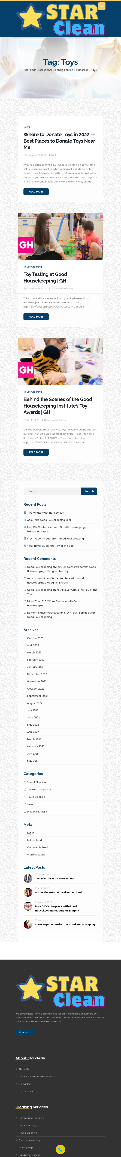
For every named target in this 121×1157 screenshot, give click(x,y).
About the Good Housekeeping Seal (49, 520)
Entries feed (34, 840)
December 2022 (37, 674)
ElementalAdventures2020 (43, 613)
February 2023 (35, 660)
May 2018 (32, 761)
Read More (36, 191)
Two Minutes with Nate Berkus (45, 512)
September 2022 (37, 696)
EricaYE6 (32, 601)
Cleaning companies (39, 789)
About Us (24, 1069)
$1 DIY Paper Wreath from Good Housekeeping (55, 538)
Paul (53, 155)
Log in (30, 833)
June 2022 (33, 717)
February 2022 (35, 746)
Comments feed (37, 847)
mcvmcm (33, 578)
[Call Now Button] (60, 1149)
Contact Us (25, 1032)
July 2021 (32, 753)
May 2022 (33, 725)
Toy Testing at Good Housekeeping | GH (45, 277)
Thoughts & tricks (37, 811)
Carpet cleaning (36, 782)
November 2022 (37, 681)
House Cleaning (28, 1132)
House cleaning (32, 266)
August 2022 (34, 703)
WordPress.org (36, 854)
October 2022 (35, 688)
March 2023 (34, 652)
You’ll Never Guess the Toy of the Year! (51, 546)
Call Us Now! (26, 1091)
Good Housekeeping (62, 288)
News (26, 127)
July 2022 (32, 710)
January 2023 (35, 667)
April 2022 (33, 732)
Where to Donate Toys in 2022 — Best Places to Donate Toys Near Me (59, 141)
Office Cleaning (28, 1125)
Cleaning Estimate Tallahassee (36, 1076)
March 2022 (34, 739)
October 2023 (35, 638)
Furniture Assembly (29, 1140)
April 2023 (33, 645)
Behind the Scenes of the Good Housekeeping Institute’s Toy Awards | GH (57, 405)
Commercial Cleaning (31, 1118)
